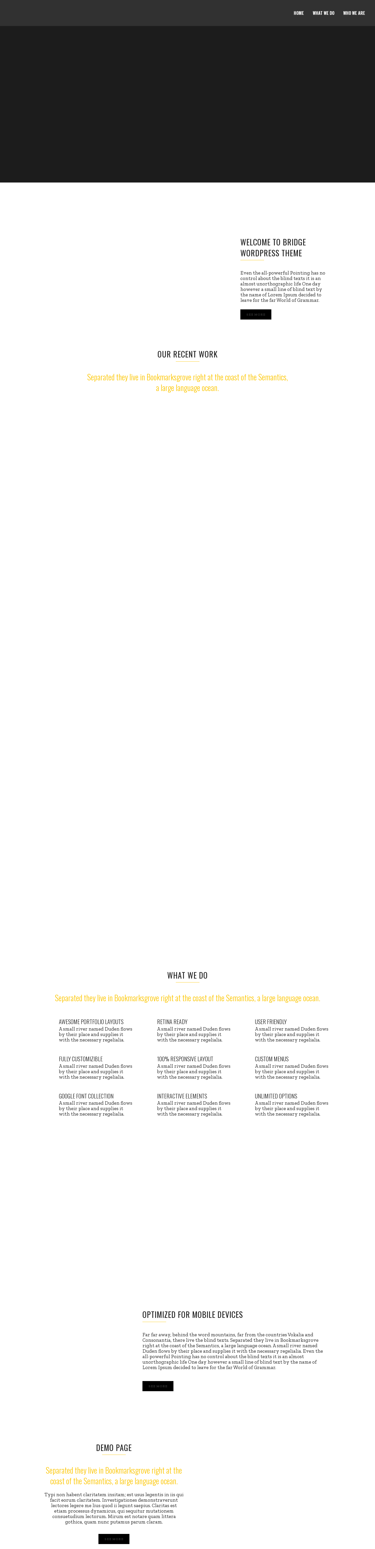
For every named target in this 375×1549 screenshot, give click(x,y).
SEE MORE (113, 1398)
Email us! (355, 1537)
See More (255, 314)
